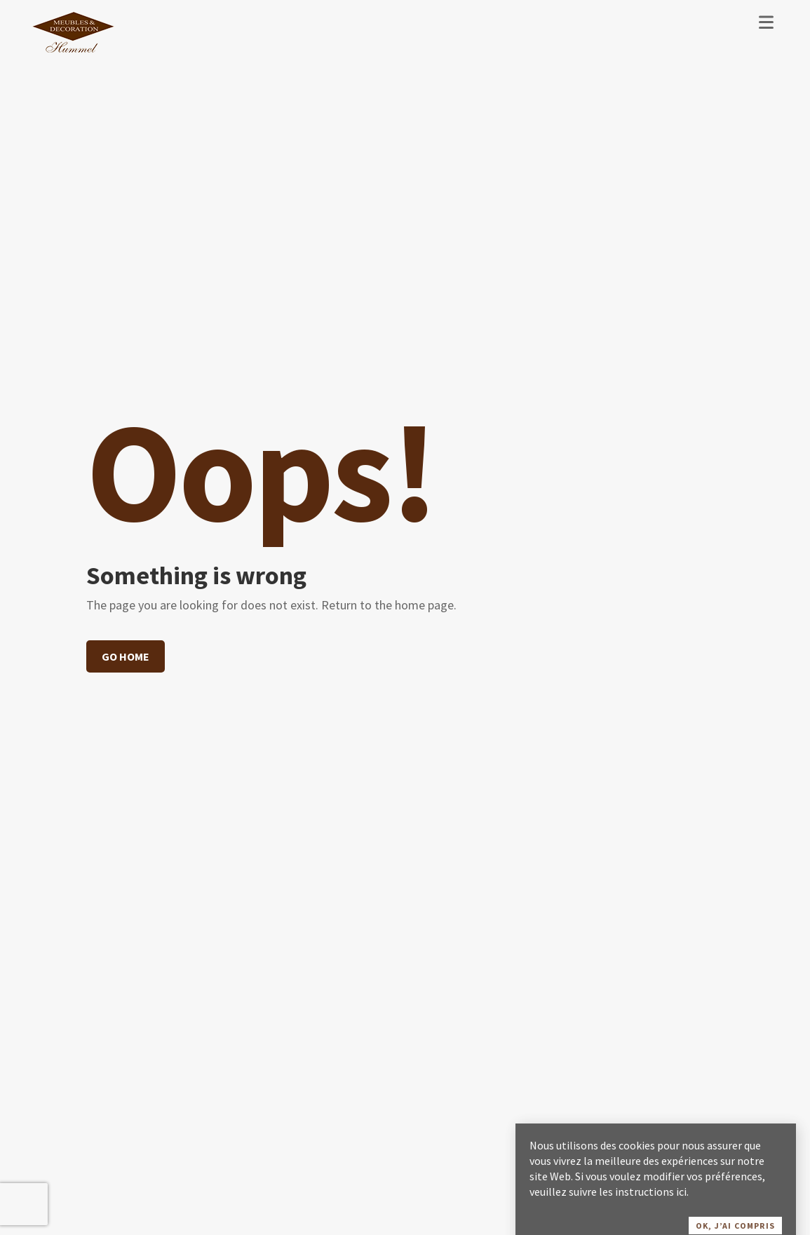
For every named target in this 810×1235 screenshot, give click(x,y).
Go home (125, 656)
